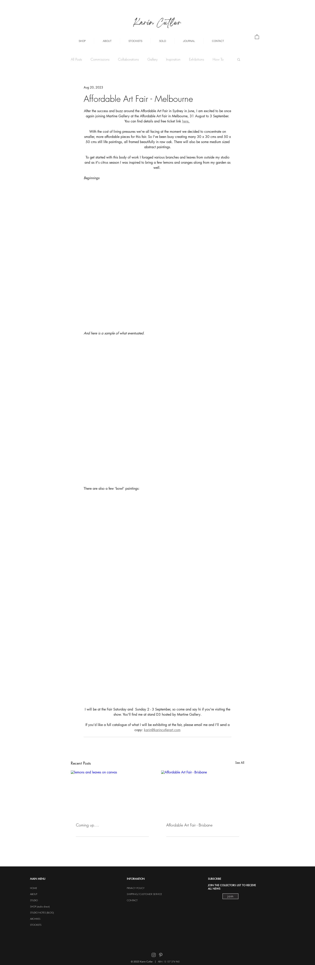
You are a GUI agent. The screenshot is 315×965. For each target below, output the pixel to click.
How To (218, 59)
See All (239, 763)
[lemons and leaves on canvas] (112, 793)
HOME (33, 888)
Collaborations (128, 59)
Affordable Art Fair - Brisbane (189, 825)
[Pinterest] (161, 955)
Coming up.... (87, 825)
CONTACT (132, 900)
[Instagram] (153, 955)
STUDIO (34, 900)
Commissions (100, 59)
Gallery (152, 59)
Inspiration (173, 59)
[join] (230, 896)
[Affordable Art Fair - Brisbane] (202, 793)
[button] (82, 41)
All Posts (76, 59)
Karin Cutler (157, 23)
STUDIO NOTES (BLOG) (42, 912)
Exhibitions (196, 59)
